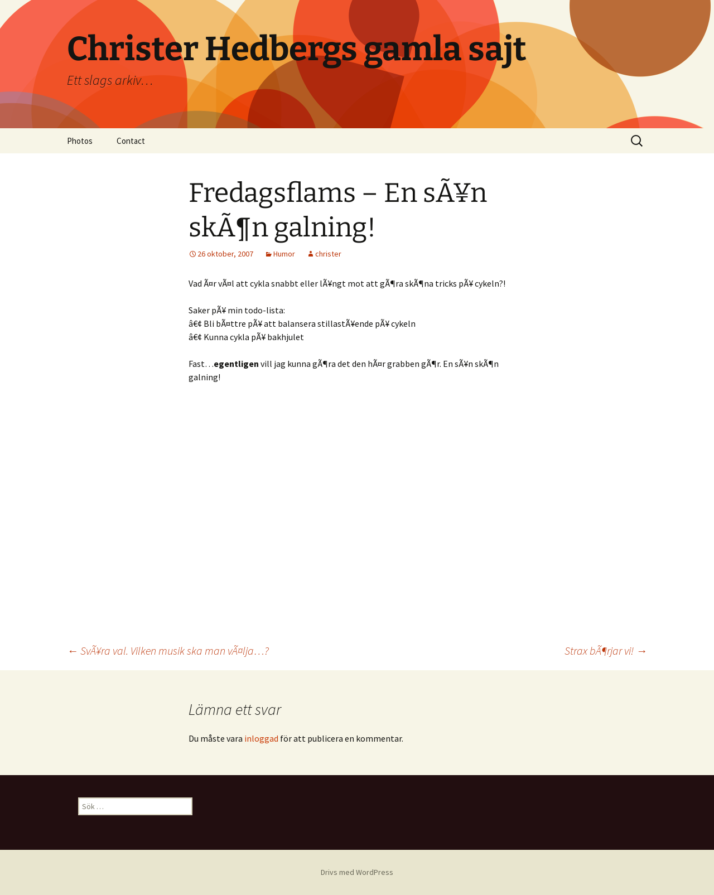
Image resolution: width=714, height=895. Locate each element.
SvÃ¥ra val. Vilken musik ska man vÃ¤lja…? (168, 650)
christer (328, 254)
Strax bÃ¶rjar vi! (606, 650)
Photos (80, 141)
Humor (284, 254)
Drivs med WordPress (357, 872)
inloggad (261, 738)
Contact (131, 141)
